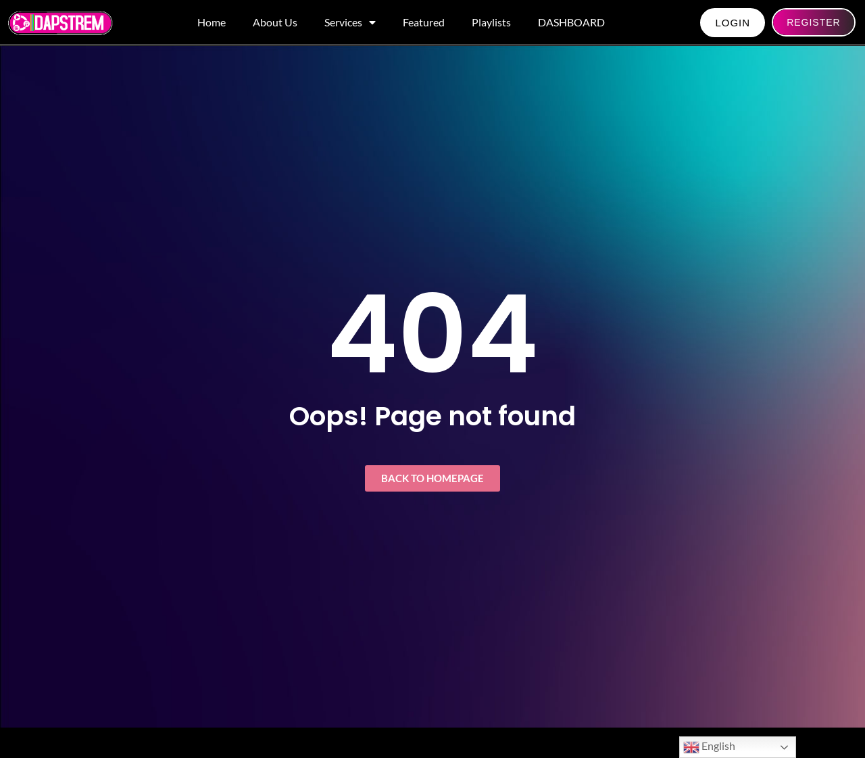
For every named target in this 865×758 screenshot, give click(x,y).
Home (211, 22)
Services (350, 22)
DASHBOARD (571, 22)
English (709, 747)
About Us (275, 22)
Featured (424, 22)
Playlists (491, 22)
